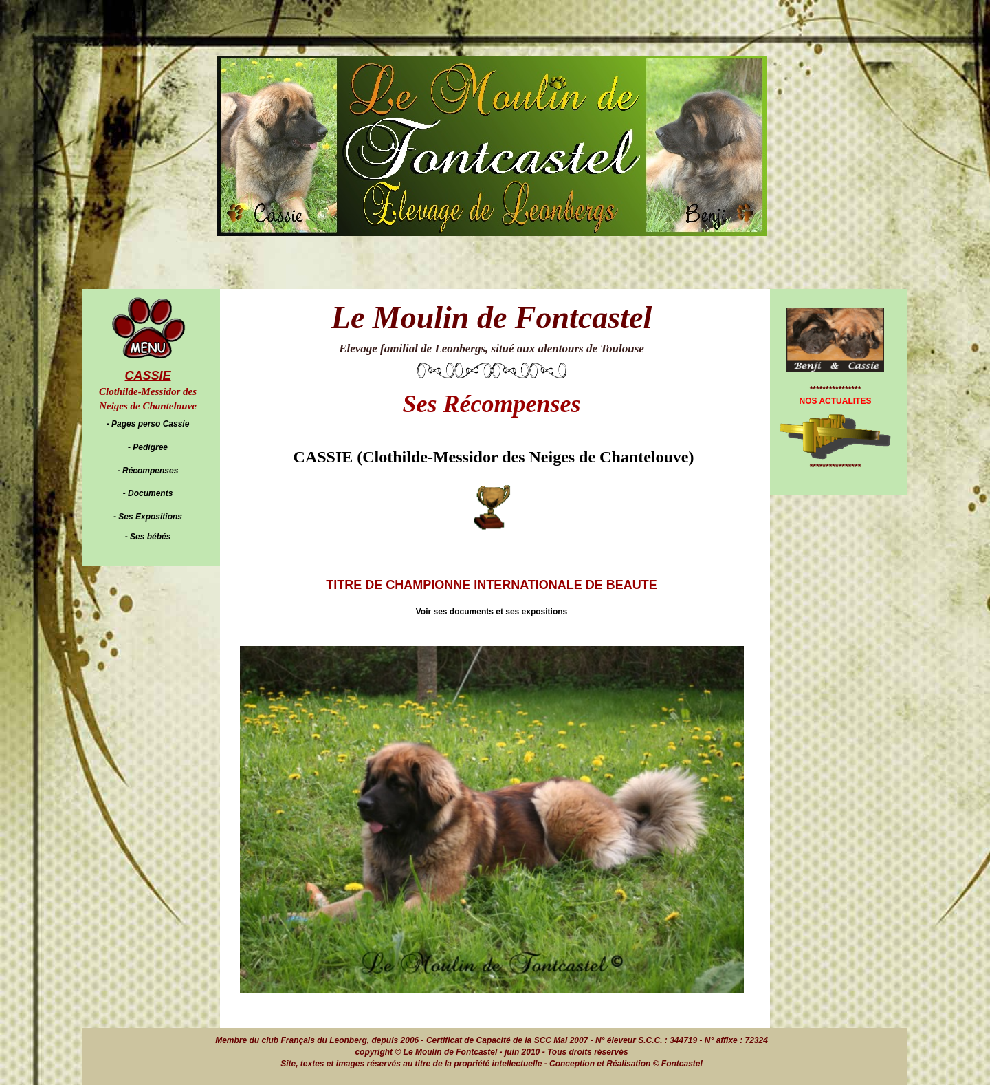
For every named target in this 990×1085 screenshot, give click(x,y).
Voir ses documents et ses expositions (492, 611)
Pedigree (150, 447)
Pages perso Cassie (150, 424)
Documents (150, 493)
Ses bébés (150, 536)
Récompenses (150, 470)
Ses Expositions (150, 517)
